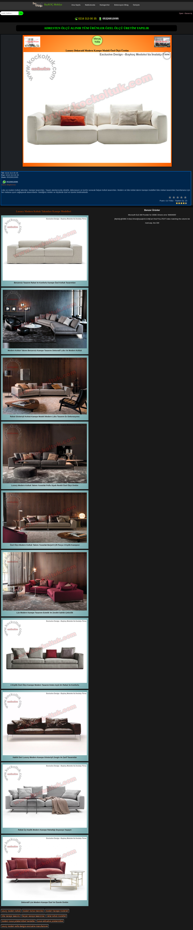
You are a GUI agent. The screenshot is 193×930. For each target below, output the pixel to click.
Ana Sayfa (75, 5)
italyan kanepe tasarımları (33, 916)
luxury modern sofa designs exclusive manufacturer (24, 926)
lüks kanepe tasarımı (10, 916)
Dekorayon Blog (121, 5)
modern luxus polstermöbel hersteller (18, 921)
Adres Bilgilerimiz (8, 185)
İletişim (136, 5)
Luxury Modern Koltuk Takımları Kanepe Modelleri (43, 211)
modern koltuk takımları (33, 911)
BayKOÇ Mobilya (53, 4)
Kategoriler (105, 5)
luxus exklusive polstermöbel (50, 921)
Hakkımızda (90, 5)
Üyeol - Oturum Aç (185, 13)
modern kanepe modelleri (57, 911)
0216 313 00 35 (85, 18)
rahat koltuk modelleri (56, 916)
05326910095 (109, 18)
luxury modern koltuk (11, 911)
